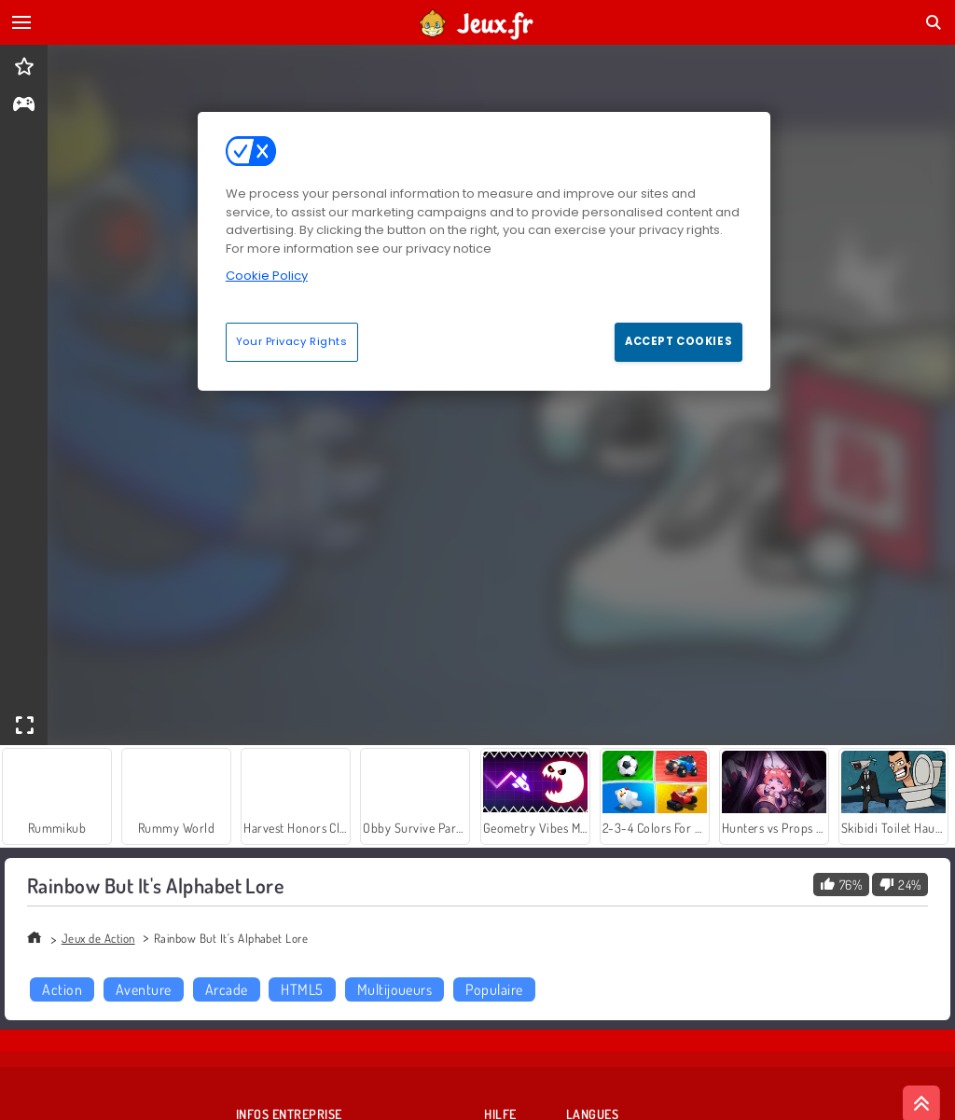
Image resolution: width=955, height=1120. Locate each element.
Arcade (226, 989)
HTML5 (302, 989)
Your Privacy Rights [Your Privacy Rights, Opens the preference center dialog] (292, 341)
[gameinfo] (23, 106)
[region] (484, 251)
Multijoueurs (395, 989)
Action (62, 989)
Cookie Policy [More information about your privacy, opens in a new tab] (267, 275)
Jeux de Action (98, 938)
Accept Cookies (678, 341)
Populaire (493, 989)
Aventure (144, 989)
